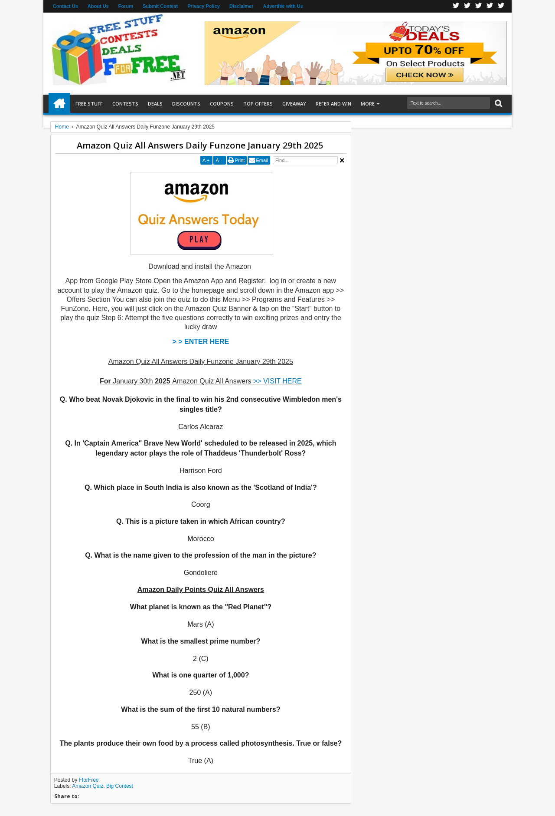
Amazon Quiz (87, 786)
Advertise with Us (283, 6)
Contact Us (65, 6)
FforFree (89, 780)
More (368, 103)
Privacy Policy (203, 6)
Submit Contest (160, 6)
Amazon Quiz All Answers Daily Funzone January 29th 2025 (200, 145)
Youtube (501, 6)
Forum (125, 6)
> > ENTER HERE (201, 341)
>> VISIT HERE (277, 381)
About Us (98, 6)
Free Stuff (89, 103)
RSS (490, 6)
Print (240, 160)
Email (262, 160)
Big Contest (119, 786)
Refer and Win (333, 103)
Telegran (478, 6)
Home (59, 104)
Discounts (186, 103)
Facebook (456, 6)
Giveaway (294, 103)
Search (497, 103)
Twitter (467, 6)
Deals (155, 103)
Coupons (222, 103)
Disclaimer (241, 6)
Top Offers (258, 103)
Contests (125, 103)
